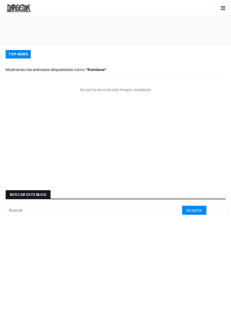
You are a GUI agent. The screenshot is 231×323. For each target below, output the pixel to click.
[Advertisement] (115, 29)
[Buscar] (94, 210)
